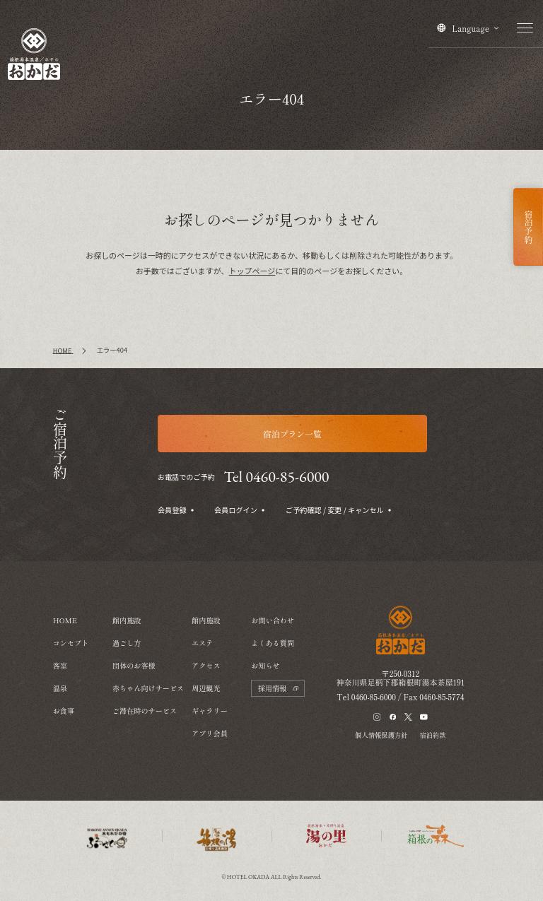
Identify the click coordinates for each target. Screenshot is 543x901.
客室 (60, 665)
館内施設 (126, 620)
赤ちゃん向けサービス (148, 688)
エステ (202, 642)
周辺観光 (206, 688)
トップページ (252, 270)
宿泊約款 (432, 735)
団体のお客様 (134, 665)
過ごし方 (126, 642)
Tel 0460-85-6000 (276, 476)
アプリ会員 (210, 733)
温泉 (60, 688)
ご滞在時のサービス (144, 710)
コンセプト (71, 642)
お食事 (63, 710)
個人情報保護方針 (381, 735)
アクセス (206, 665)
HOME (65, 620)
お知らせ (265, 665)
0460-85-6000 (373, 696)
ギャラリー (210, 710)
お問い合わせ (272, 620)
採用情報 (278, 688)
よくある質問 (272, 642)
